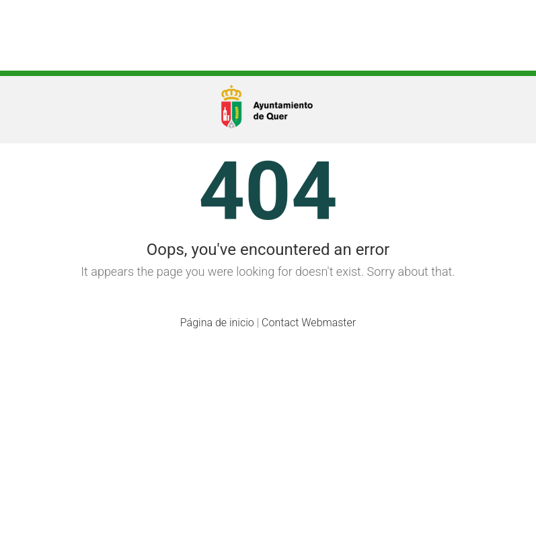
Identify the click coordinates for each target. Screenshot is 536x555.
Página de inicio (217, 322)
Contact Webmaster (309, 322)
